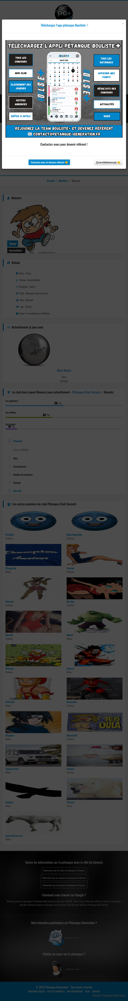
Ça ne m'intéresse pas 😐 (108, 162)
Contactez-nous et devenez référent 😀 (49, 162)
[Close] (122, 23)
